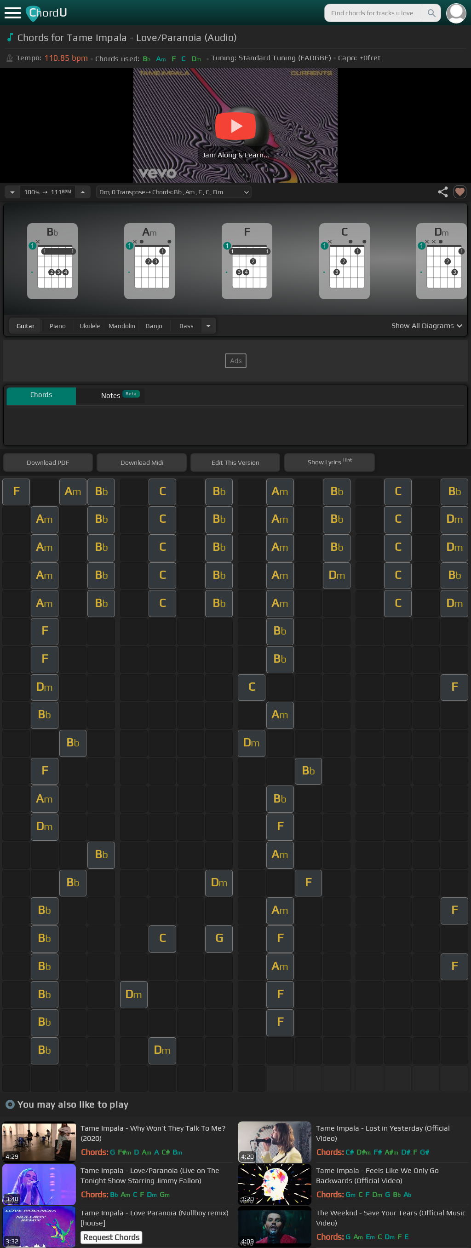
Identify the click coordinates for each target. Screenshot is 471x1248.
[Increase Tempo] (83, 191)
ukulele (90, 325)
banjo (154, 325)
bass (186, 325)
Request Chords (111, 1237)
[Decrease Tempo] (12, 191)
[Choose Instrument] (208, 325)
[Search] (431, 13)
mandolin (122, 325)
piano (58, 325)
